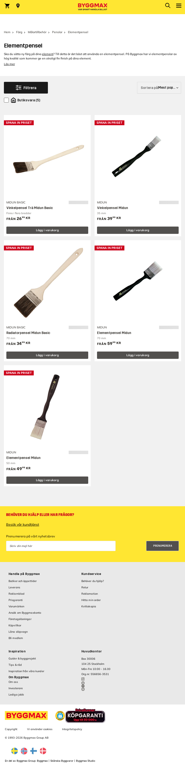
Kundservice (91, 574)
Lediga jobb (16, 694)
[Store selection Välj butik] (18, 5)
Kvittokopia (88, 606)
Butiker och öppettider (23, 581)
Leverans (14, 587)
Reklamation (89, 593)
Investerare (16, 688)
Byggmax (42, 760)
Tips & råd (15, 665)
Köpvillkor (15, 625)
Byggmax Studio (85, 760)
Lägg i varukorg (47, 230)
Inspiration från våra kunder (26, 671)
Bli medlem (16, 638)
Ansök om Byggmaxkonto (25, 612)
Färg (19, 32)
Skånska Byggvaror (61, 760)
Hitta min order (91, 600)
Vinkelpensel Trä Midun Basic (29, 208)
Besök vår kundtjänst (22, 524)
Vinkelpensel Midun (112, 208)
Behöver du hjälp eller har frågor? (40, 515)
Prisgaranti (16, 600)
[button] (60, 715)
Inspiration (17, 651)
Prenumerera (162, 545)
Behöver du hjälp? (92, 581)
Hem (7, 32)
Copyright (11, 729)
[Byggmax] (93, 7)
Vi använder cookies (39, 729)
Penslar (57, 32)
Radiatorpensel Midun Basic (28, 333)
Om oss (13, 682)
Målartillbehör (37, 32)
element (47, 54)
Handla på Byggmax (24, 574)
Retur (84, 587)
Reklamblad (16, 593)
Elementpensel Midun (114, 333)
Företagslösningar (20, 619)
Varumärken (16, 606)
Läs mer (9, 64)
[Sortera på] (159, 88)
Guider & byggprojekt (22, 658)
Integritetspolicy (72, 729)
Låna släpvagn (18, 631)
